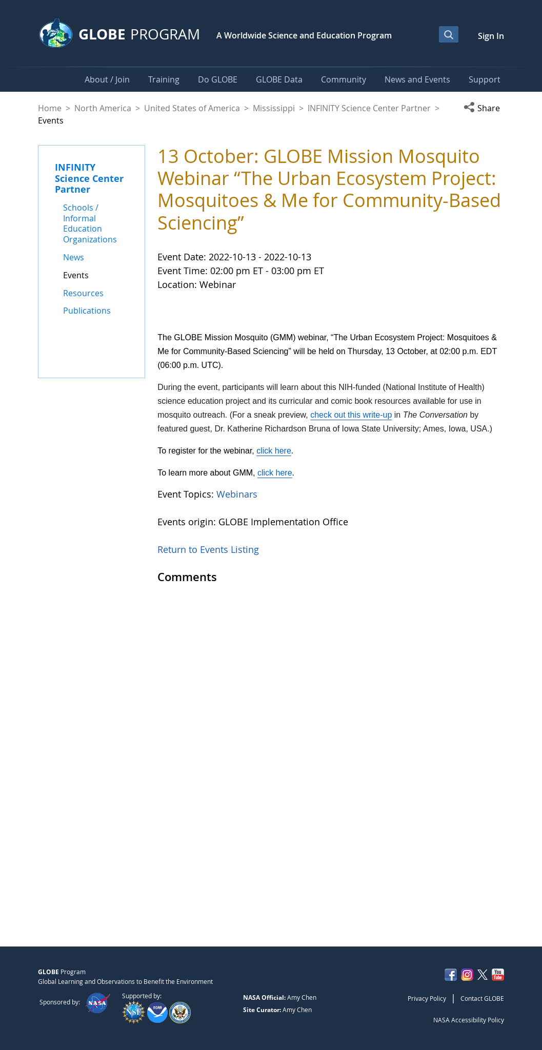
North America (102, 108)
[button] (484, 108)
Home (50, 108)
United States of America (192, 108)
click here (273, 797)
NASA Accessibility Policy (468, 1020)
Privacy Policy (427, 998)
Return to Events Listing (208, 896)
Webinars (236, 840)
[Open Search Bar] (448, 34)
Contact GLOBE (482, 998)
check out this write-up (351, 761)
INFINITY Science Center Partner (369, 108)
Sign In (491, 36)
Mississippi (274, 108)
